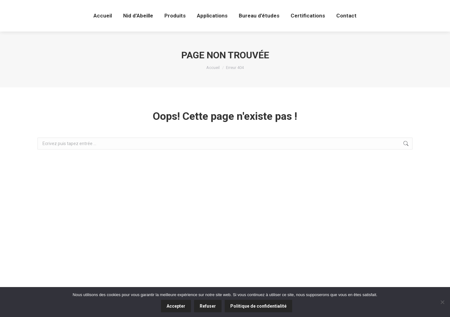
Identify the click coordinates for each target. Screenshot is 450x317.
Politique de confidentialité (258, 306)
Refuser (208, 306)
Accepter (176, 306)
